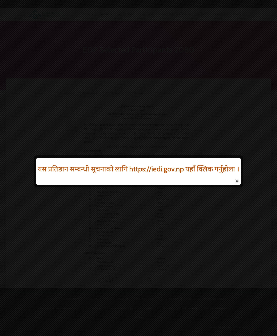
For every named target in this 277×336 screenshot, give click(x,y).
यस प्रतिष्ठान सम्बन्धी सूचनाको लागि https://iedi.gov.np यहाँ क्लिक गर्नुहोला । (138, 169)
